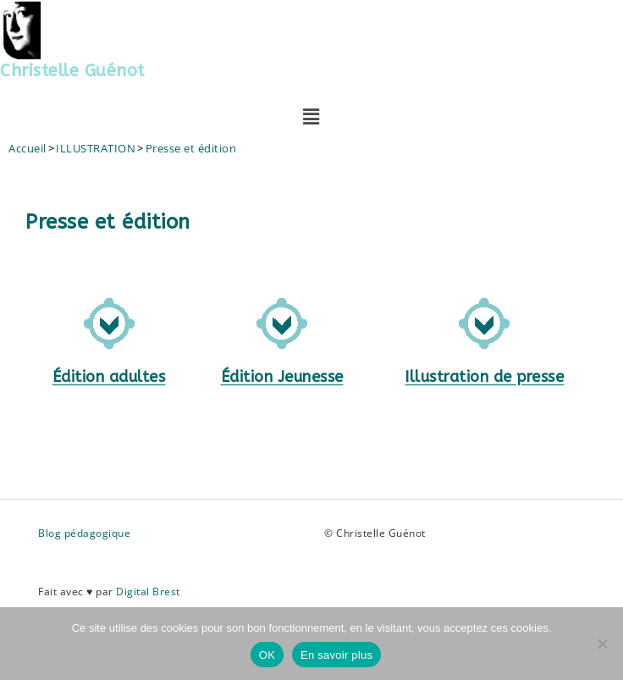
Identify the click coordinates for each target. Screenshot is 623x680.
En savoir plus (336, 655)
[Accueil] (27, 148)
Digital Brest (148, 591)
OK (267, 655)
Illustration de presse (484, 377)
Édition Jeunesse (282, 377)
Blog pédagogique (84, 533)
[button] (312, 116)
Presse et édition (191, 148)
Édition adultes (109, 377)
